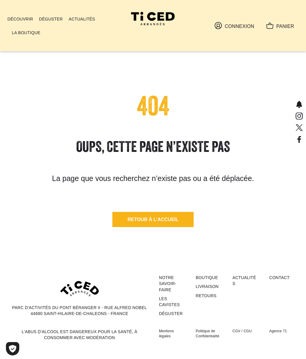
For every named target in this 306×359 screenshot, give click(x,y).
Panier (280, 25)
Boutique (207, 277)
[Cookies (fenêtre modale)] (12, 348)
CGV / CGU (242, 331)
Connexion (234, 25)
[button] (153, 219)
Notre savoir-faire (167, 283)
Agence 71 (278, 331)
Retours (206, 295)
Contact (279, 277)
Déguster (171, 313)
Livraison (207, 286)
